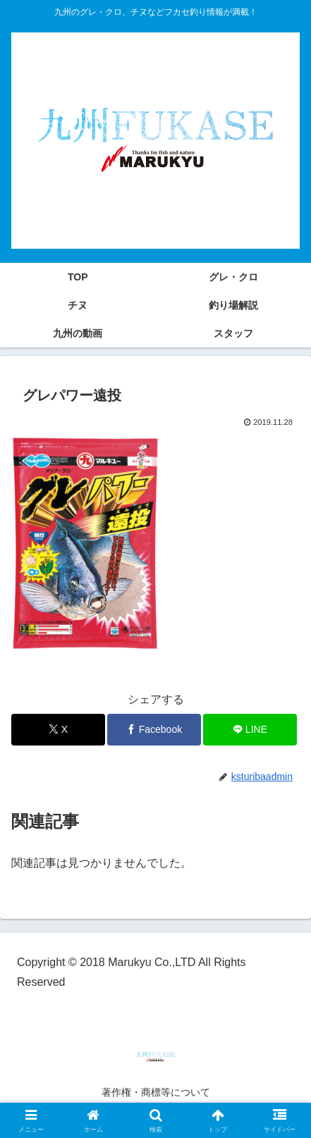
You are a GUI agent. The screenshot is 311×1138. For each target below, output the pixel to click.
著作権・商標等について (156, 1092)
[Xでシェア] (58, 730)
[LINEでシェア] (250, 730)
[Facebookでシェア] (154, 730)
